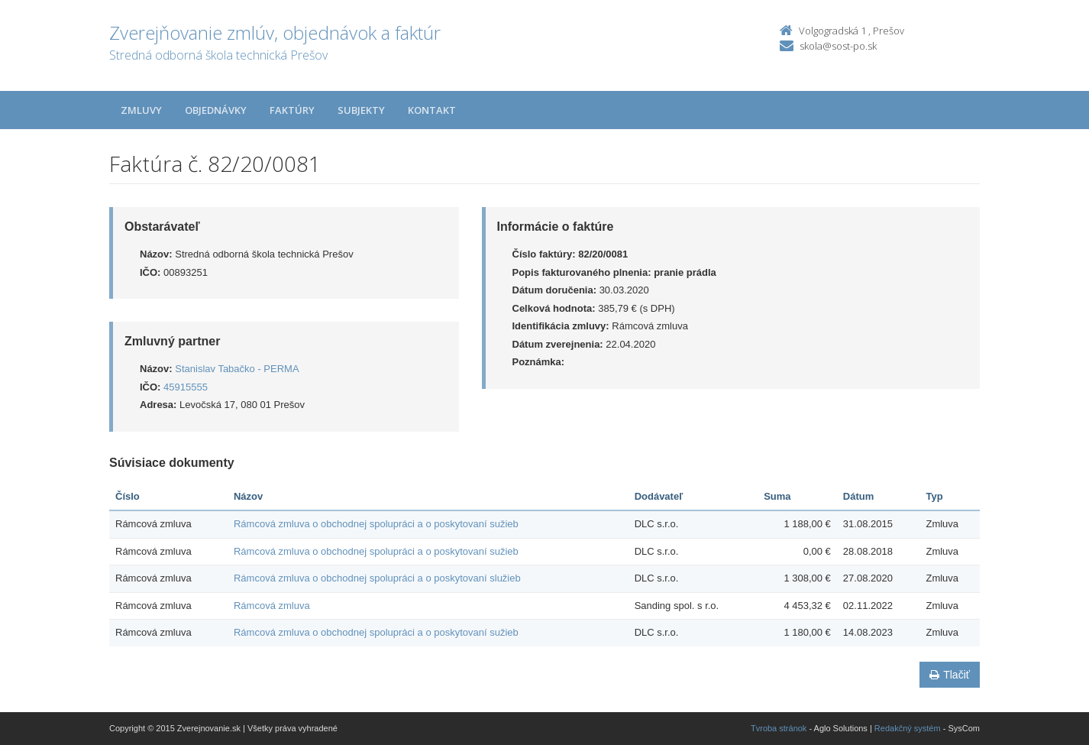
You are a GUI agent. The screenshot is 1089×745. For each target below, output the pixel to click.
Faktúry (292, 110)
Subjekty (361, 110)
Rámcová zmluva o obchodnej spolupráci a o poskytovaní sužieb (376, 524)
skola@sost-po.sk (838, 46)
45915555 (185, 387)
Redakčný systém (907, 728)
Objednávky (216, 110)
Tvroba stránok (778, 728)
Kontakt (432, 110)
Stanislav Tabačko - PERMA (237, 368)
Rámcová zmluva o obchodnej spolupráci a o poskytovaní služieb (377, 578)
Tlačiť (949, 675)
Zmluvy (141, 110)
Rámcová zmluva (272, 605)
